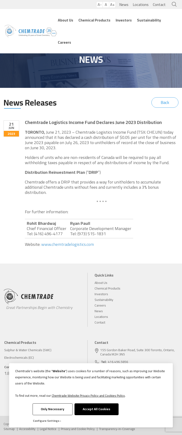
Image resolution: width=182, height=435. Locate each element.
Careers (64, 42)
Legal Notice (48, 429)
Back (165, 102)
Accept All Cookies (96, 409)
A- (100, 4)
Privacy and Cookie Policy (78, 429)
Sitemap (9, 429)
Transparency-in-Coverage (117, 429)
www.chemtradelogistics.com (67, 244)
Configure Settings (46, 420)
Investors (124, 20)
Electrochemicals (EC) (19, 357)
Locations (141, 4)
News (123, 4)
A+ (112, 4)
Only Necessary (52, 409)
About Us (65, 20)
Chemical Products (94, 20)
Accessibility (27, 429)
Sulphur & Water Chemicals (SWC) (27, 350)
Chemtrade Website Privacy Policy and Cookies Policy (88, 395)
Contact (159, 4)
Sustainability (149, 20)
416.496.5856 (118, 362)
